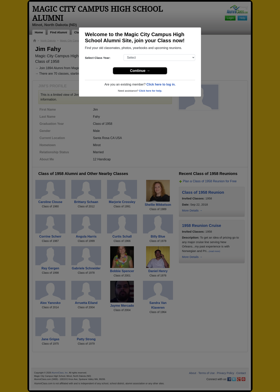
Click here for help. (150, 90)
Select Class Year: (97, 57)
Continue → (140, 71)
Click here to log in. (161, 84)
